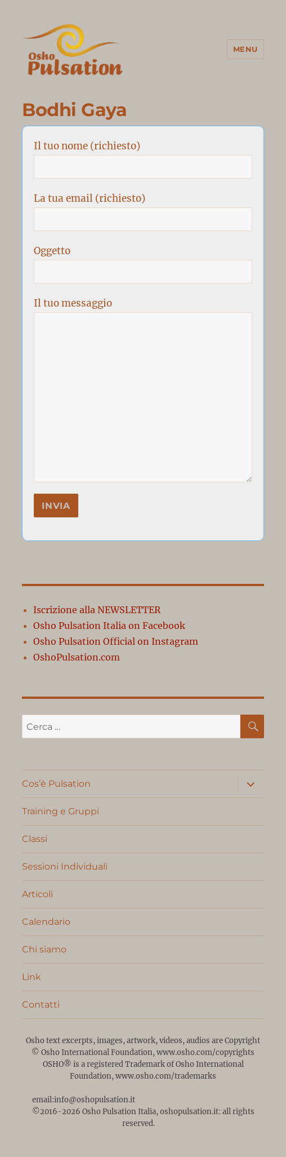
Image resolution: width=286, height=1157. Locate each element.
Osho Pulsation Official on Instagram (115, 641)
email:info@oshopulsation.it (84, 1100)
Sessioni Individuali (65, 866)
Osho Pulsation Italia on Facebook (109, 625)
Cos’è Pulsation (56, 783)
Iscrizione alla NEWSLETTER (96, 609)
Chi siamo (44, 949)
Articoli (37, 894)
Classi (34, 839)
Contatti (41, 1004)
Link (31, 977)
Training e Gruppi (60, 811)
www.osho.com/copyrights (205, 1052)
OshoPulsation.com (76, 657)
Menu (245, 49)
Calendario (46, 921)
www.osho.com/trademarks (165, 1076)
